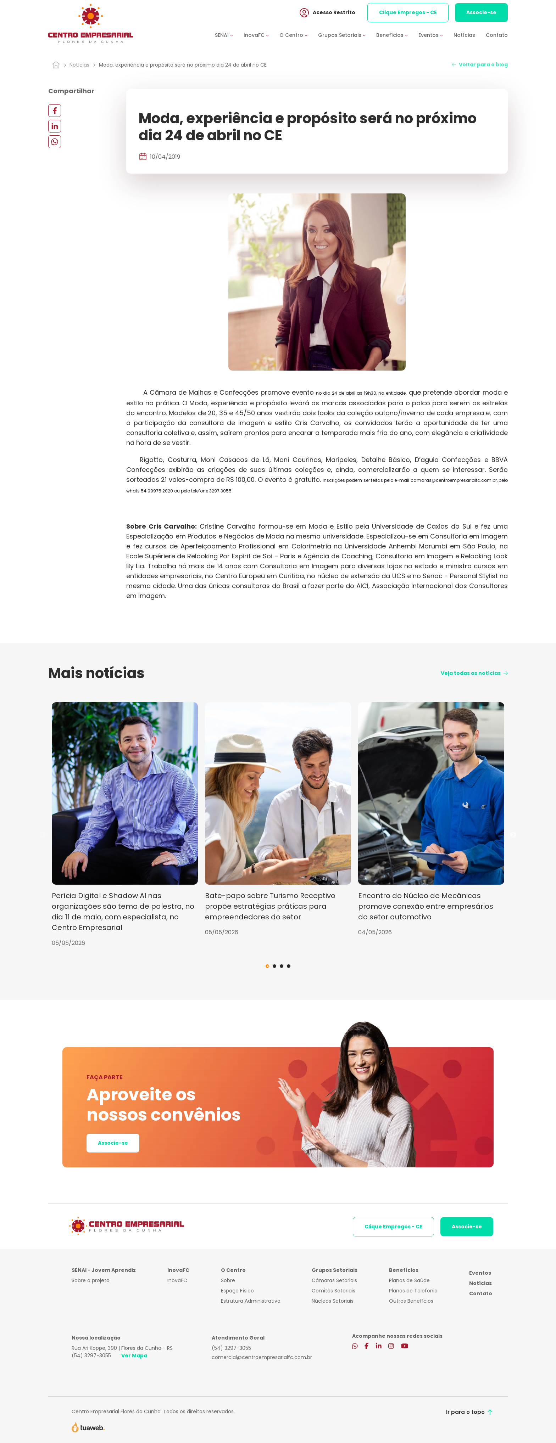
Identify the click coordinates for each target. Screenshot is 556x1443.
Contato (497, 36)
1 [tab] (267, 966)
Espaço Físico (237, 1290)
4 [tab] (288, 966)
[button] (229, 36)
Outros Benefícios (411, 1300)
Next (513, 835)
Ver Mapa (134, 1355)
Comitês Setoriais (333, 1290)
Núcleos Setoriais (333, 1300)
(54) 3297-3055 (91, 1355)
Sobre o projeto (91, 1280)
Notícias (464, 36)
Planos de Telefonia (413, 1290)
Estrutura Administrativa (250, 1300)
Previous (42, 835)
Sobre (228, 1280)
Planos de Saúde (409, 1280)
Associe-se (481, 13)
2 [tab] (274, 966)
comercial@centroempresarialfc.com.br (262, 1357)
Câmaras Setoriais (334, 1280)
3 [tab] (281, 966)
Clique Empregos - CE (408, 13)
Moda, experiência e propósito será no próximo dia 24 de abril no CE (183, 64)
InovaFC (177, 1280)
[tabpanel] (125, 824)
